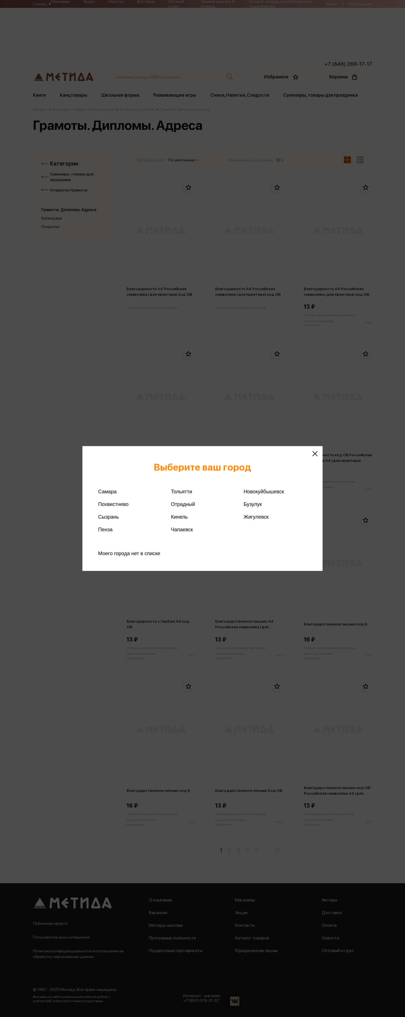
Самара (107, 491)
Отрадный (183, 504)
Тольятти (181, 491)
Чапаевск (182, 529)
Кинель (179, 517)
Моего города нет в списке (129, 553)
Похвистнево (113, 504)
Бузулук (253, 504)
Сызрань (108, 517)
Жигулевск (256, 517)
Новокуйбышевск (264, 491)
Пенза (105, 529)
